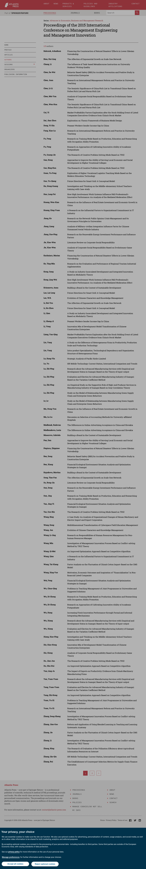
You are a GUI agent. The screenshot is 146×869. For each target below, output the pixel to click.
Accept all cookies (15, 864)
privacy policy (14, 852)
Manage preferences (11, 857)
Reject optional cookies (45, 864)
